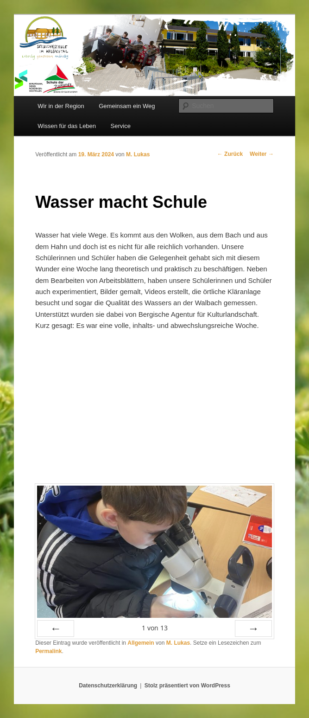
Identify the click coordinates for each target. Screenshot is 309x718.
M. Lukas (138, 154)
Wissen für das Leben (67, 125)
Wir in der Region (61, 106)
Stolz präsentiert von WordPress (187, 685)
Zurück (230, 154)
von (155, 627)
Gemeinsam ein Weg (127, 106)
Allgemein (140, 643)
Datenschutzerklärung (108, 685)
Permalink (48, 651)
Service (121, 125)
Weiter (262, 154)
